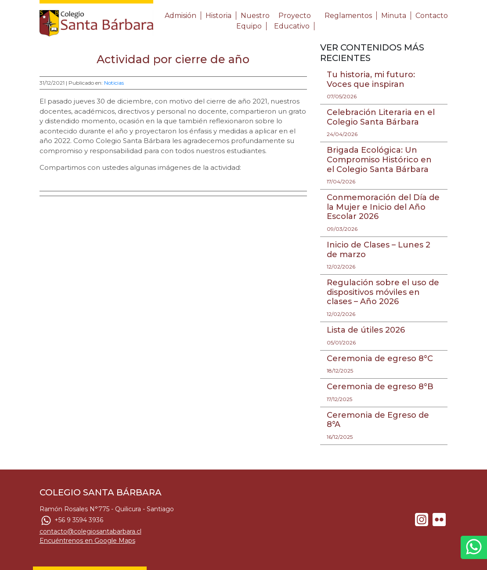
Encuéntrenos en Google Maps (87, 541)
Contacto (431, 15)
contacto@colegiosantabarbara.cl (90, 531)
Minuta (393, 15)
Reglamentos (348, 15)
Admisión (180, 15)
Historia (218, 15)
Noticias (114, 82)
